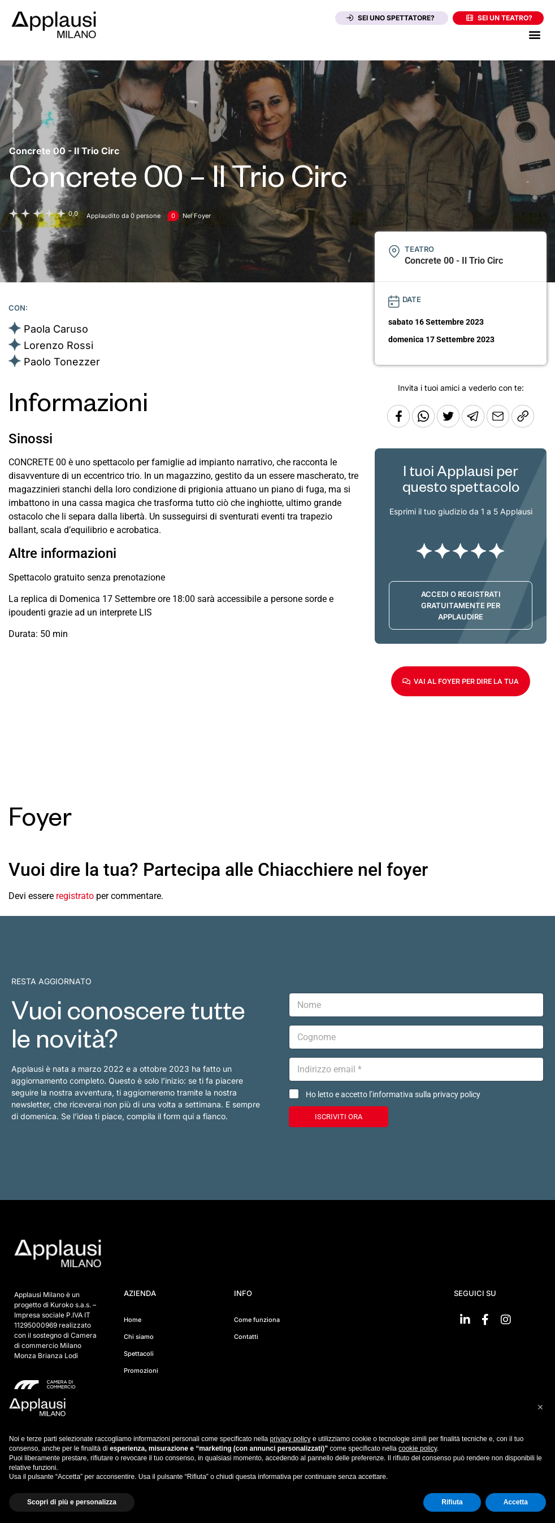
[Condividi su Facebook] (398, 424)
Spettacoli (139, 1354)
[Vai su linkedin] (465, 1319)
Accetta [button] (516, 1502)
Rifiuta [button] (451, 1502)
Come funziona (257, 1320)
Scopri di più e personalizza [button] (71, 1502)
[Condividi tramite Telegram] (474, 424)
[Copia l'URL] (499, 424)
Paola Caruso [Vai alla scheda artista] (56, 329)
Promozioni (141, 1370)
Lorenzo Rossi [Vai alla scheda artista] (58, 345)
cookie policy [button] (417, 1448)
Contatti (246, 1337)
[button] (534, 34)
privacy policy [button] (290, 1439)
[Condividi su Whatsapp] (424, 424)
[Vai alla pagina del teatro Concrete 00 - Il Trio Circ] (64, 150)
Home (132, 1320)
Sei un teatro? (499, 18)
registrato (75, 896)
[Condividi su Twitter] (449, 424)
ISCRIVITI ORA (338, 1116)
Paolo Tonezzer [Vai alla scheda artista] (62, 362)
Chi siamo (139, 1337)
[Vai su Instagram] (505, 1319)
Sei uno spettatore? (390, 18)
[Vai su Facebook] (485, 1319)
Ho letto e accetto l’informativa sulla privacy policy (393, 1094)
